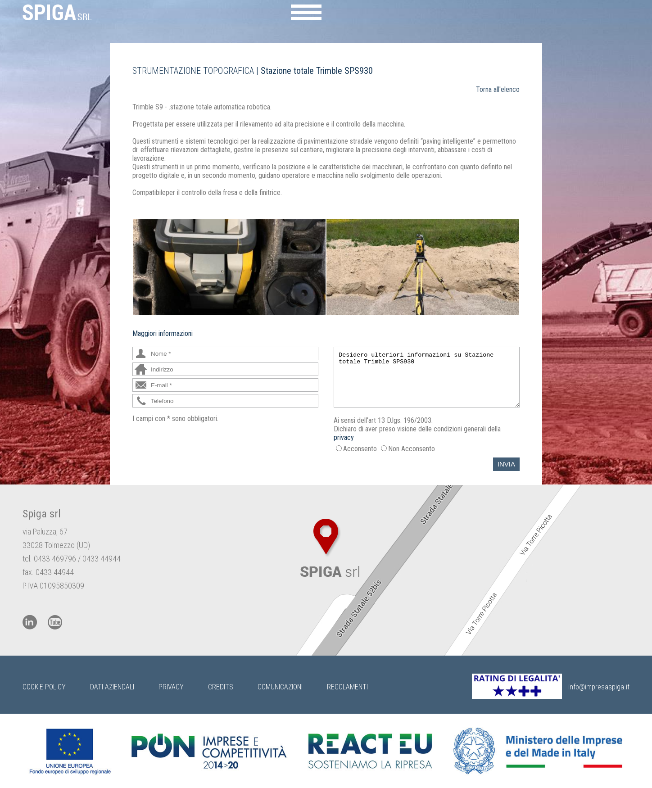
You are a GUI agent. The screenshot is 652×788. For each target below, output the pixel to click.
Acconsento (360, 448)
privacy (344, 437)
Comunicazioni (280, 687)
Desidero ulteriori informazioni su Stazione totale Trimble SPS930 (427, 377)
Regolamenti (347, 687)
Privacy (171, 687)
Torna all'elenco (498, 89)
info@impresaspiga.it (598, 687)
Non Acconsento (411, 448)
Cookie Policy (44, 687)
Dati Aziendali (112, 687)
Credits (220, 687)
